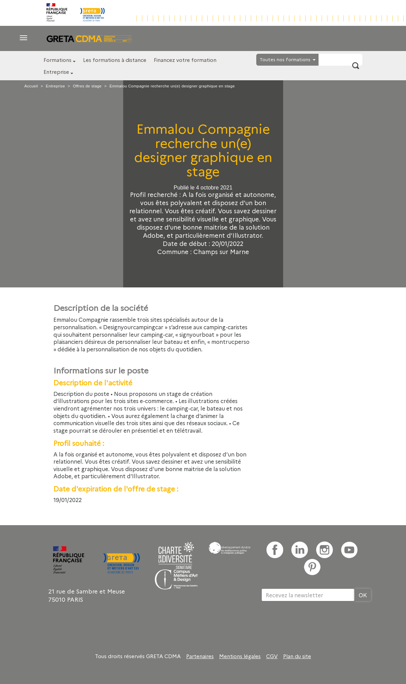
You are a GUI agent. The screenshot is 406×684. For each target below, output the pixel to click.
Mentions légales (240, 656)
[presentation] (313, 623)
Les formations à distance (114, 59)
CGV (272, 656)
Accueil (31, 86)
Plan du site (297, 656)
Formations (57, 59)
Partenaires (200, 656)
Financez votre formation (185, 59)
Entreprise (56, 71)
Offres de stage (87, 86)
